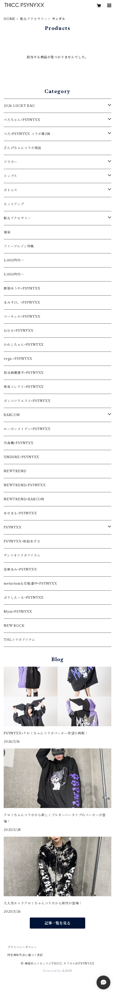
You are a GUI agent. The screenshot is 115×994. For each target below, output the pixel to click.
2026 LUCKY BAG (19, 106)
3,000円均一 (14, 260)
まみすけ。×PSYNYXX (22, 302)
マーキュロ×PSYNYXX (22, 316)
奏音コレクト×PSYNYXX (24, 387)
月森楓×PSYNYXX (18, 443)
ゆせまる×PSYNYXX (20, 513)
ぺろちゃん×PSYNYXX (22, 120)
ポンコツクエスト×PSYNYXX (27, 401)
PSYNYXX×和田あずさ (22, 541)
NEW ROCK (14, 626)
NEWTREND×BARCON (24, 499)
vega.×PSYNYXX (18, 359)
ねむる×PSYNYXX (18, 330)
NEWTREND (15, 471)
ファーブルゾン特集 (19, 246)
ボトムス (10, 190)
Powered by (57, 971)
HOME (9, 19)
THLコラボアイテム (19, 640)
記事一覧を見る (57, 923)
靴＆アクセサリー (33, 19)
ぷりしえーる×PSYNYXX (24, 597)
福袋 (7, 232)
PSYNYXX (12, 527)
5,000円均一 (14, 274)
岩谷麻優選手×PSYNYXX (24, 373)
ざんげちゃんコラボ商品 (22, 148)
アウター (10, 162)
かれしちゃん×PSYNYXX (24, 345)
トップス (10, 176)
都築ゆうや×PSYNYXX (22, 288)
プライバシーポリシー (22, 947)
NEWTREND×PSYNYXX (25, 485)
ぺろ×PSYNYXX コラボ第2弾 (27, 134)
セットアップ (14, 204)
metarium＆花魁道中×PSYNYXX (30, 583)
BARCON (12, 415)
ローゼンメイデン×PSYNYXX (27, 429)
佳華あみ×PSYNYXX (20, 569)
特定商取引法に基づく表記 (25, 955)
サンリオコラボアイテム (22, 555)
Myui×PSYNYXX (18, 612)
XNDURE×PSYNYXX (21, 457)
